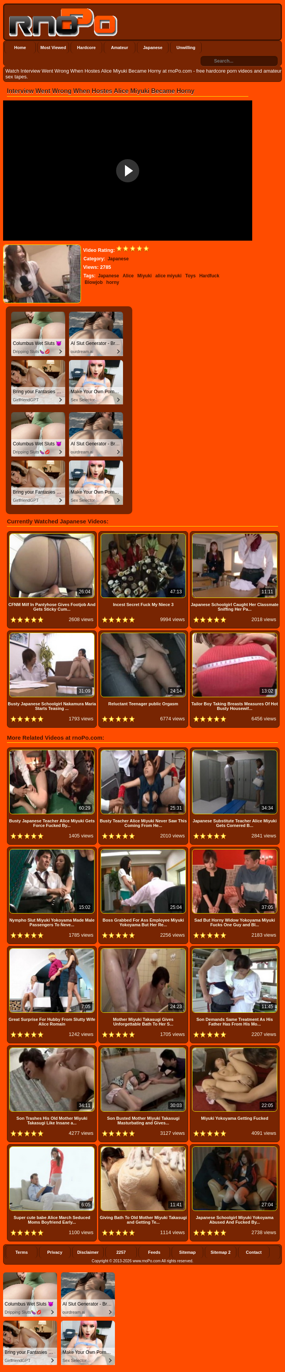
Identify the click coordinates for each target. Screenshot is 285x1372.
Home (20, 47)
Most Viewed (53, 47)
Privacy (54, 1252)
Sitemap (187, 1252)
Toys (190, 275)
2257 (121, 1252)
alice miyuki (168, 275)
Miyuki (144, 275)
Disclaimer (88, 1252)
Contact (254, 1252)
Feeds (154, 1252)
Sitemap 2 (221, 1252)
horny (112, 282)
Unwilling (186, 47)
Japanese (152, 47)
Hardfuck (209, 275)
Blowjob (94, 282)
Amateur (119, 47)
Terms (21, 1252)
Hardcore (86, 47)
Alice (128, 275)
